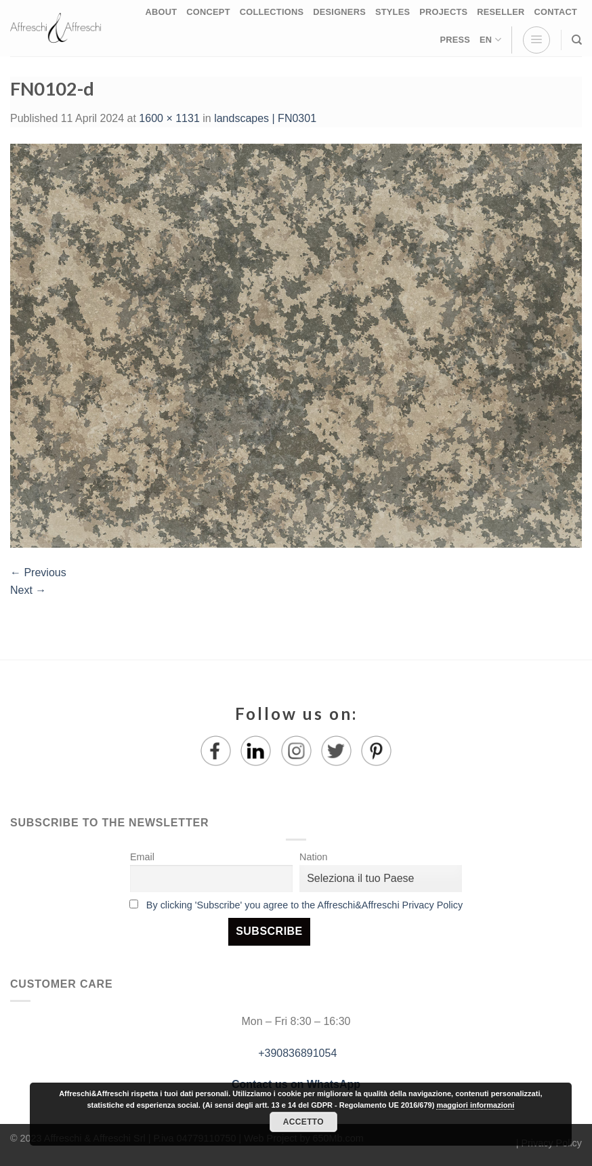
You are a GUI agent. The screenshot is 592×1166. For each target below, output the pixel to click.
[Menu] (536, 40)
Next (28, 590)
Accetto (303, 1122)
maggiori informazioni (475, 1105)
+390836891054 (296, 1053)
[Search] (577, 40)
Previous (38, 572)
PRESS (455, 40)
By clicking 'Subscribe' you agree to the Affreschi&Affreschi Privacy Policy (304, 905)
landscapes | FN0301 (265, 118)
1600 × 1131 (169, 118)
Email (142, 856)
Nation (313, 856)
